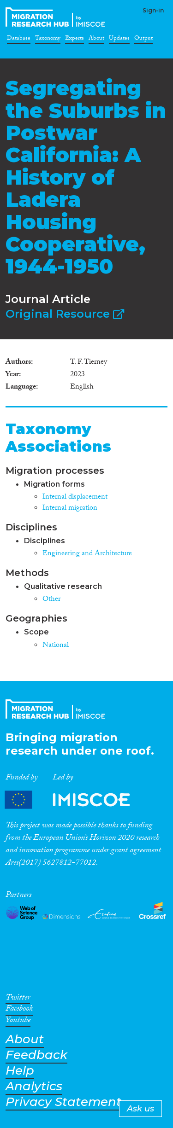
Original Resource (65, 313)
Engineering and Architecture (87, 554)
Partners (75, 799)
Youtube (18, 1021)
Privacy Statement (63, 1102)
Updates (119, 39)
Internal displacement (74, 497)
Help (20, 1071)
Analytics (34, 1086)
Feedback (36, 1055)
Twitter (18, 999)
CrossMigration (57, 17)
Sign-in (153, 10)
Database (18, 39)
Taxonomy (47, 39)
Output (143, 39)
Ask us (140, 1109)
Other (51, 599)
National (55, 646)
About (96, 39)
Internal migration (69, 508)
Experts (74, 39)
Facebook (19, 1010)
